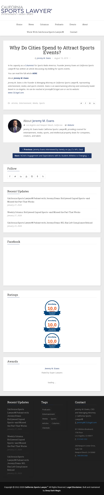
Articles (15, 103)
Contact (73, 32)
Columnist (29, 65)
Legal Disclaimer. (74, 487)
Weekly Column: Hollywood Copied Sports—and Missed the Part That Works (43, 212)
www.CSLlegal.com (16, 92)
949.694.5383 (82, 455)
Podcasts (59, 24)
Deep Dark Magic (53, 490)
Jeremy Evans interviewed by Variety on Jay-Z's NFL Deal (52, 149)
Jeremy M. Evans (44, 58)
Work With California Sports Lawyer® (45, 32)
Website (70, 125)
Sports (42, 103)
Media (35, 103)
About (85, 24)
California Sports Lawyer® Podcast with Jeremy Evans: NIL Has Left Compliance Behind (49, 222)
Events (73, 24)
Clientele (46, 428)
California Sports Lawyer (36, 487)
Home (19, 24)
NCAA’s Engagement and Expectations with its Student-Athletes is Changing (52, 155)
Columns (44, 24)
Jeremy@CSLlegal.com (87, 422)
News (31, 24)
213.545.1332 (82, 439)
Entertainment (25, 103)
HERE (34, 73)
